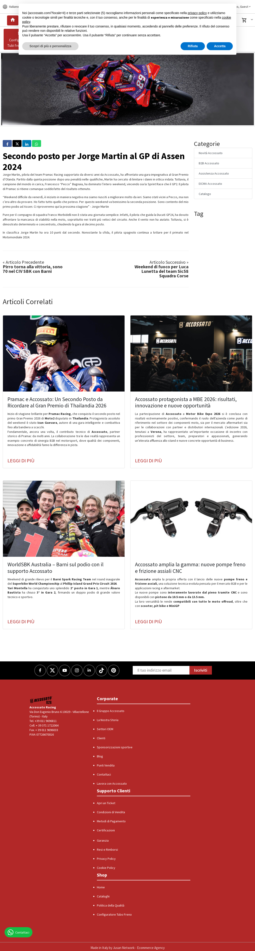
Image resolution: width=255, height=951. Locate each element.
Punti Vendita (106, 765)
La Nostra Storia (107, 720)
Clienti (101, 738)
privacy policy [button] (197, 13)
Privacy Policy (106, 859)
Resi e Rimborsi (107, 850)
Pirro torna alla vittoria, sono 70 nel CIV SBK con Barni (33, 266)
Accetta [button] (220, 46)
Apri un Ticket (106, 803)
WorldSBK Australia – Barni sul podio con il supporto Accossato (55, 567)
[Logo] (41, 700)
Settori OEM (105, 729)
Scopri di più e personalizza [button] (50, 46)
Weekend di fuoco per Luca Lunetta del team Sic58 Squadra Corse (162, 269)
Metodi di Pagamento (111, 821)
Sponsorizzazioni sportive (114, 747)
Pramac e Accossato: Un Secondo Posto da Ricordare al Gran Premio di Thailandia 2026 (56, 402)
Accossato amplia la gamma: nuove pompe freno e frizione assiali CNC (190, 567)
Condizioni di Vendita (111, 812)
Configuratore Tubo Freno (114, 914)
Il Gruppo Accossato (110, 711)
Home (101, 887)
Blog (100, 756)
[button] (248, 20)
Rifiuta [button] (193, 46)
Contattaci (104, 774)
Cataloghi (103, 896)
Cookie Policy (106, 868)
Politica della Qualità (110, 905)
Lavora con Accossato (112, 783)
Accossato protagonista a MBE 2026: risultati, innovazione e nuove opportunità (186, 402)
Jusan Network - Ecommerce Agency (139, 948)
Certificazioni (106, 830)
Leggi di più (20, 460)
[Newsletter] (161, 670)
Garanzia (103, 840)
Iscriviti (200, 670)
